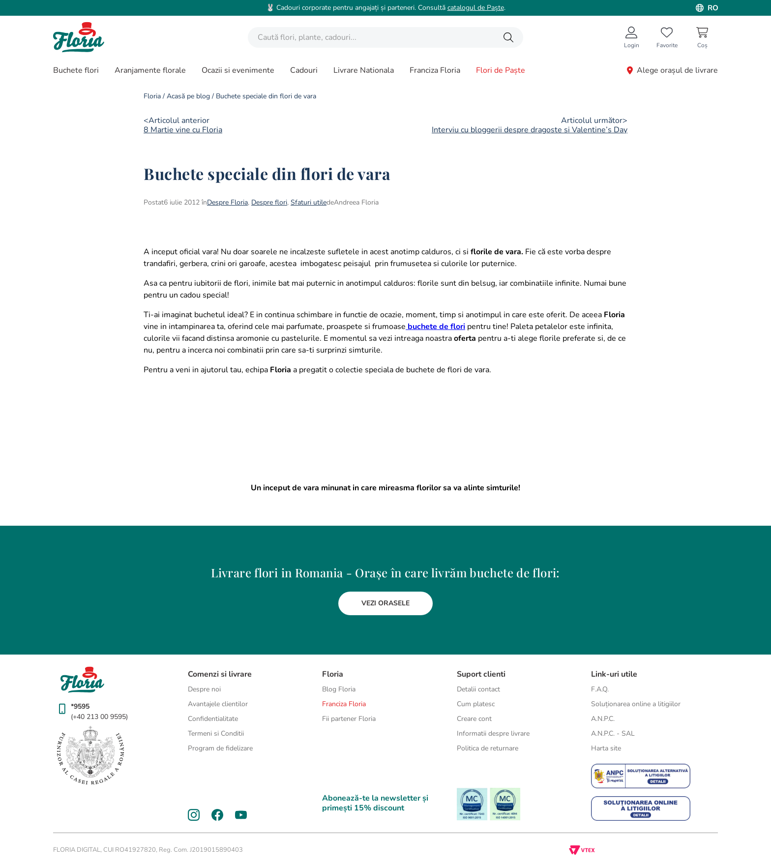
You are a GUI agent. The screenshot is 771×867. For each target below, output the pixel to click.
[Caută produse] (508, 37)
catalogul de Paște (475, 7)
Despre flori (269, 202)
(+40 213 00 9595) (99, 716)
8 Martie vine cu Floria (183, 129)
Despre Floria (227, 202)
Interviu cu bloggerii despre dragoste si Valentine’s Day (529, 129)
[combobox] (385, 37)
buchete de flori (435, 326)
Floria (152, 96)
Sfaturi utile (308, 202)
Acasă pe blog (188, 96)
